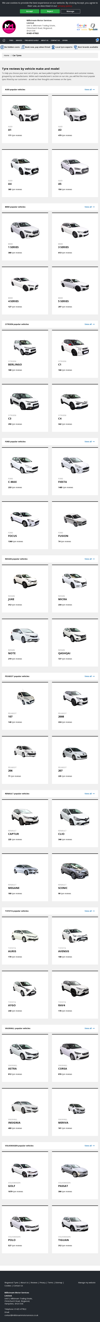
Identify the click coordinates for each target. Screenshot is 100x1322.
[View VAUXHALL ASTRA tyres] (25, 1058)
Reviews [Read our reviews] (34, 1282)
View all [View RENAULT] (90, 793)
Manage (70, 11)
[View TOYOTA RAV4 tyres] (75, 995)
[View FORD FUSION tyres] (75, 525)
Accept (29, 11)
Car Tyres (17, 55)
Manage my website (86, 1282)
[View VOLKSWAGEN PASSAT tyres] (75, 1175)
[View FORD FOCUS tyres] (25, 525)
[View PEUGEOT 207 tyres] (75, 760)
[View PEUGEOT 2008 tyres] (75, 706)
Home (6, 55)
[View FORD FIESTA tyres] (75, 471)
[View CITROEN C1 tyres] (75, 354)
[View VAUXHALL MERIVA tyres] (75, 1112)
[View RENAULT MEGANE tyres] (25, 877)
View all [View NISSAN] (90, 559)
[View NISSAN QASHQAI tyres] (75, 643)
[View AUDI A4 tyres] (25, 173)
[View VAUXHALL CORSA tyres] (75, 1058)
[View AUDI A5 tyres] (75, 173)
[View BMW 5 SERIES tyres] (75, 290)
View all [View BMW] (90, 207)
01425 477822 (33, 33)
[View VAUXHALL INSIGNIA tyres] (25, 1112)
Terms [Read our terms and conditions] (50, 1282)
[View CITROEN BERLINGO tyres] (25, 354)
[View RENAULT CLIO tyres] (75, 823)
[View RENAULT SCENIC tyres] (75, 877)
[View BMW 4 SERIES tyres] (25, 290)
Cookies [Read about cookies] (8, 1285)
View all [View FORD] (90, 441)
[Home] (4, 40)
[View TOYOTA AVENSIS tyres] (75, 941)
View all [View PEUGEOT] (90, 676)
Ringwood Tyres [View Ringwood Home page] (11, 1282)
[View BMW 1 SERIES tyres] (25, 236)
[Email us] (21, 1315)
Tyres (11, 40)
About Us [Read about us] (25, 1282)
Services (19, 40)
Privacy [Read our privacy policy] (43, 1282)
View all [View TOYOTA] (90, 911)
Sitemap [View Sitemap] (58, 1282)
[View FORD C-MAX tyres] (25, 471)
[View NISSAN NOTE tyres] (25, 643)
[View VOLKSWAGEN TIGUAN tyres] (75, 1229)
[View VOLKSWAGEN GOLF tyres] (25, 1175)
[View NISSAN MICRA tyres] (75, 588)
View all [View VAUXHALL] (90, 1028)
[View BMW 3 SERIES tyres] (75, 236)
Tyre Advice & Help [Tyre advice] (32, 40)
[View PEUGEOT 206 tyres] (25, 760)
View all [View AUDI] (90, 89)
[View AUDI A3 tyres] (75, 119)
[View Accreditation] (93, 26)
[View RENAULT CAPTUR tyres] (25, 823)
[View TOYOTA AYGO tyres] (25, 995)
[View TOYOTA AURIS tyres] (25, 941)
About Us (44, 40)
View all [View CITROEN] (90, 324)
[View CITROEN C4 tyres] (75, 408)
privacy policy (65, 5)
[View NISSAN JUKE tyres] (25, 588)
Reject (50, 11)
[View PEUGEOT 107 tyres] (25, 706)
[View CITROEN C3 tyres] (25, 408)
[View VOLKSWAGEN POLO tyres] (25, 1229)
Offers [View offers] (65, 40)
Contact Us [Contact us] (55, 40)
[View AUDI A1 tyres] (25, 119)
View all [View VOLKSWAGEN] (90, 1145)
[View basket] (97, 40)
